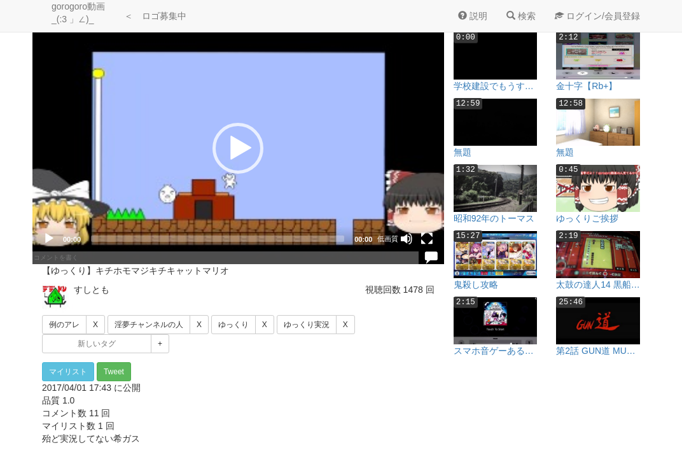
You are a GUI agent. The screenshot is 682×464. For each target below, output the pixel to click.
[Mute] (406, 238)
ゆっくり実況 (307, 324)
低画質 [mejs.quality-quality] (387, 239)
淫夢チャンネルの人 (149, 324)
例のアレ (64, 324)
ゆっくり (233, 324)
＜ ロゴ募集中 (155, 16)
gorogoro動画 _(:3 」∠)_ (78, 12)
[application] (238, 148)
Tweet (114, 371)
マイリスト (68, 371)
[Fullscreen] (427, 238)
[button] (237, 148)
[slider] (217, 239)
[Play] (49, 238)
